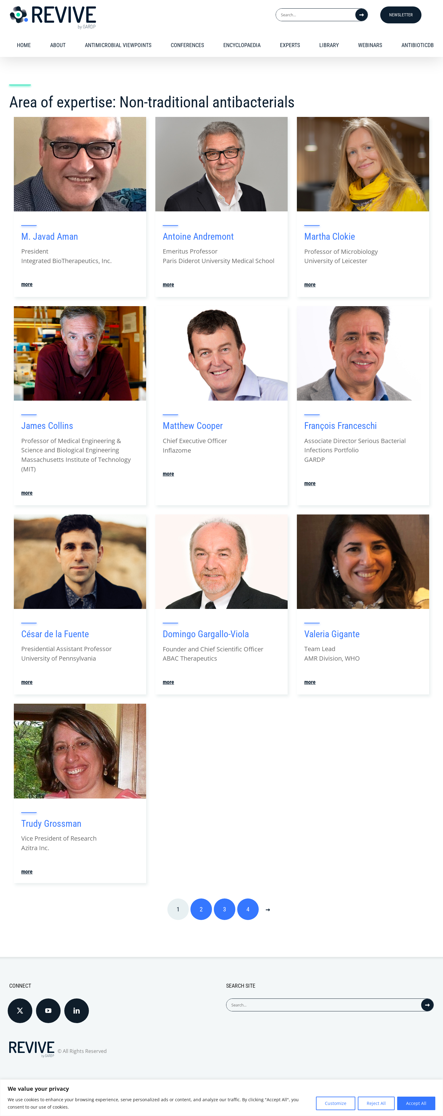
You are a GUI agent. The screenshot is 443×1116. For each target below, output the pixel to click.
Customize (335, 1103)
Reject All (376, 1103)
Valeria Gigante (332, 634)
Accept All (416, 1103)
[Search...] (315, 15)
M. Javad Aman (49, 237)
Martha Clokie (329, 237)
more (27, 285)
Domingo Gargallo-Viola (206, 634)
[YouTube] (48, 1011)
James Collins (47, 426)
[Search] (361, 15)
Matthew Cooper (193, 426)
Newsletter (401, 14)
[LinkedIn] (76, 1011)
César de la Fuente (55, 634)
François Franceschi (340, 426)
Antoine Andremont (198, 237)
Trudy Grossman (51, 824)
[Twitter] (20, 1011)
